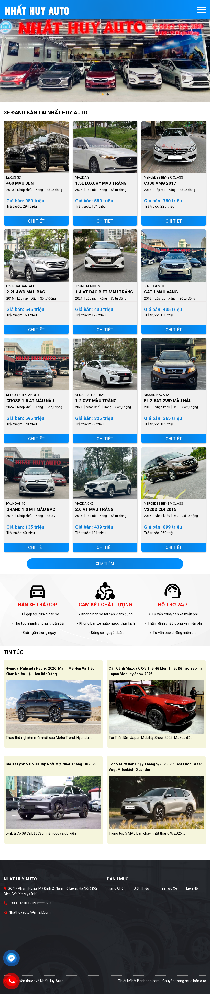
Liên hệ (192, 888)
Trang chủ (115, 888)
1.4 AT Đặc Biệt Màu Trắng (104, 291)
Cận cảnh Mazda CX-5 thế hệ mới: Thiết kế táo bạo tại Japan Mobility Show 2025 (156, 671)
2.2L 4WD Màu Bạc (25, 291)
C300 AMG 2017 (160, 183)
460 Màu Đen (20, 183)
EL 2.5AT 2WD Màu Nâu (168, 400)
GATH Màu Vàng (161, 291)
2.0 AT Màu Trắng (94, 509)
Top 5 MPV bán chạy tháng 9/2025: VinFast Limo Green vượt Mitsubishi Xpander (156, 767)
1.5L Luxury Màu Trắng (101, 183)
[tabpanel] (105, 51)
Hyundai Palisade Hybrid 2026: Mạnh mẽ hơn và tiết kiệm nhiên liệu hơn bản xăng (50, 671)
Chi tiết (36, 221)
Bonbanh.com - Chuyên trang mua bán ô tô (171, 981)
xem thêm (105, 564)
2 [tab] (107, 94)
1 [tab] (102, 94)
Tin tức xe (168, 888)
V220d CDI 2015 (160, 509)
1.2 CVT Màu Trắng (96, 400)
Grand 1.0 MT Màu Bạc (30, 509)
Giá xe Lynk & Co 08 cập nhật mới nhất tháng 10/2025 (51, 764)
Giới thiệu (141, 888)
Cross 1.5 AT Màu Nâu (30, 400)
